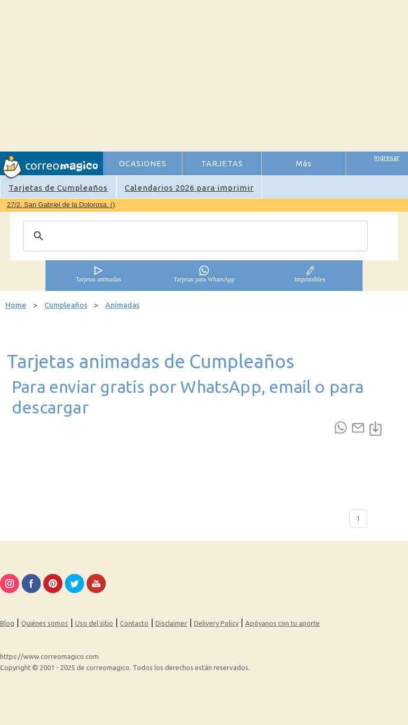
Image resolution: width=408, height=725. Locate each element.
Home (15, 305)
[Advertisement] (255, 74)
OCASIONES (142, 163)
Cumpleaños (65, 305)
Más (304, 163)
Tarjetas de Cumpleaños (58, 187)
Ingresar (387, 157)
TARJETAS (222, 163)
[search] (194, 236)
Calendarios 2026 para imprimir (189, 187)
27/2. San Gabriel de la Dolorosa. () (61, 205)
